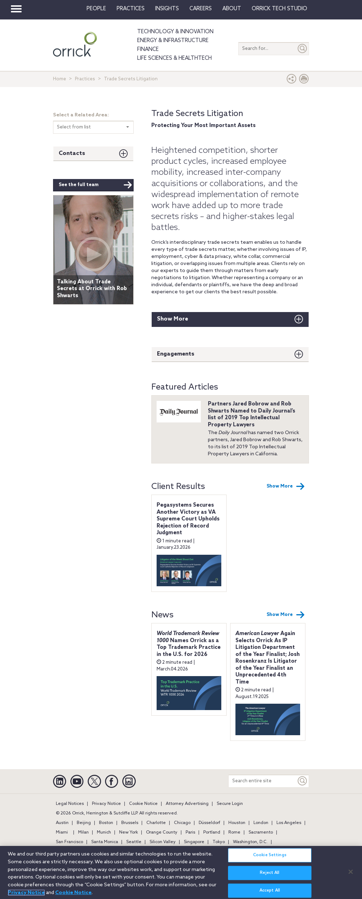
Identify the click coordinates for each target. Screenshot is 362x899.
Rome (234, 832)
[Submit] (302, 48)
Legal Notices (70, 803)
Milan (83, 832)
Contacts (72, 153)
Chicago (182, 822)
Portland (211, 832)
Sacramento (261, 832)
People (96, 9)
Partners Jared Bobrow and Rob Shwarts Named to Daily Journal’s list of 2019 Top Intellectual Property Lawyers (251, 414)
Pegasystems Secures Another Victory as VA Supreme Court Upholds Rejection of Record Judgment (188, 519)
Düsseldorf (209, 822)
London (260, 822)
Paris (190, 832)
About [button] (231, 9)
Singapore (194, 842)
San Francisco (69, 842)
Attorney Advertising (187, 803)
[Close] (350, 876)
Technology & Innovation (175, 32)
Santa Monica (104, 842)
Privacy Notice (106, 803)
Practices (131, 9)
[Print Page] (304, 80)
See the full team (95, 185)
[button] (292, 80)
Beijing (84, 822)
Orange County (161, 832)
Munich (104, 832)
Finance (148, 49)
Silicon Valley (163, 842)
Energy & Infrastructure (173, 41)
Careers (200, 9)
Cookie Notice (143, 803)
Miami (62, 832)
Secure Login (230, 803)
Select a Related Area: (81, 115)
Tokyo (218, 842)
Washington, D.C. (250, 842)
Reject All (269, 877)
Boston (106, 822)
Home (59, 79)
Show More (172, 319)
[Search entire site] (262, 781)
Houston (236, 822)
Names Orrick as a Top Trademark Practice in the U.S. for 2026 (189, 644)
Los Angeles (288, 822)
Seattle (133, 842)
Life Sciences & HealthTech (174, 58)
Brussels (129, 822)
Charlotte (156, 822)
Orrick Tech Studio (279, 9)
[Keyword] (302, 781)
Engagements (175, 354)
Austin (62, 822)
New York (128, 832)
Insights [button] (167, 9)
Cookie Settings (269, 859)
